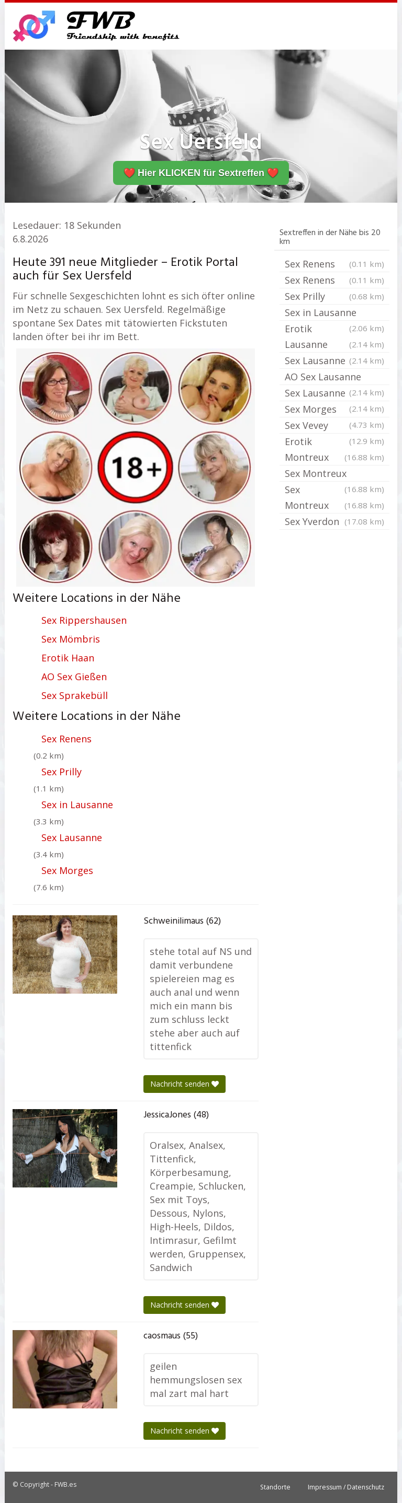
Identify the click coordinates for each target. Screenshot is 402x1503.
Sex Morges (67, 870)
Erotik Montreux (334, 450)
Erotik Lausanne (334, 337)
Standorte (275, 1487)
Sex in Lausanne (77, 804)
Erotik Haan (67, 657)
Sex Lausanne (71, 837)
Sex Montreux (334, 474)
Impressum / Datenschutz (346, 1487)
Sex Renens (66, 738)
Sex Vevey (334, 426)
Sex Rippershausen (84, 620)
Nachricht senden (184, 1084)
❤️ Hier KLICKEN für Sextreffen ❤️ (201, 173)
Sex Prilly (61, 771)
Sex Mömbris (70, 639)
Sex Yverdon (334, 521)
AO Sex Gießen (74, 676)
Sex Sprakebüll (74, 695)
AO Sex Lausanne (334, 377)
